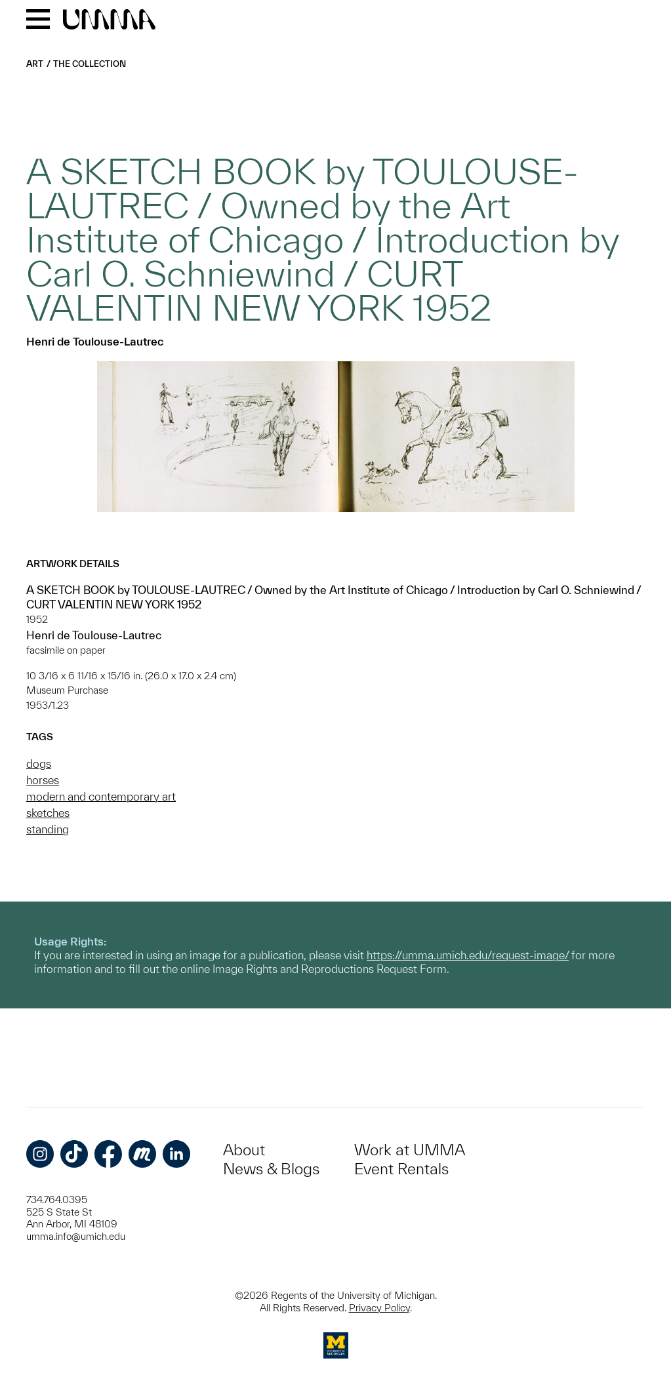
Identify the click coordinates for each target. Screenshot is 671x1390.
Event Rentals (401, 1169)
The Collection (89, 64)
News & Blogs (271, 1169)
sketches (48, 812)
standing (47, 829)
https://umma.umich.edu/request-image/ (468, 955)
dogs (38, 763)
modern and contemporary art (101, 796)
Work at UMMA (409, 1150)
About (244, 1150)
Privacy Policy (379, 1307)
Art (34, 64)
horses (42, 780)
